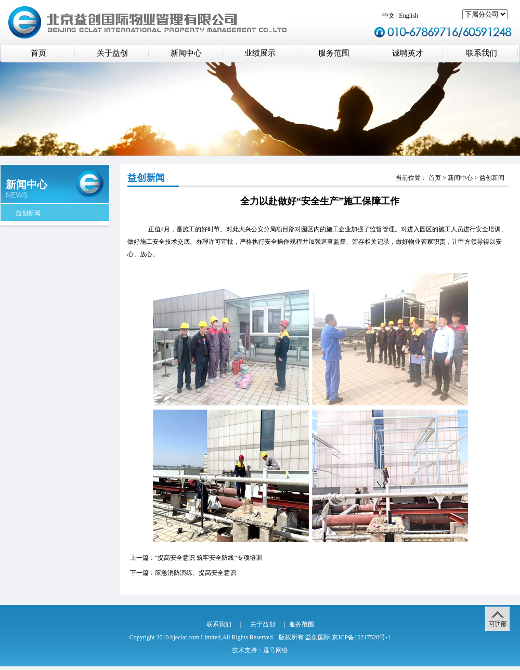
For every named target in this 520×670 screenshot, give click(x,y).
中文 (388, 15)
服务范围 (333, 53)
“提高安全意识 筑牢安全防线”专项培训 (208, 557)
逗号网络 (275, 650)
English (408, 15)
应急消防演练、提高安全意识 (195, 572)
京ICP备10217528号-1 (361, 637)
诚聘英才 (407, 53)
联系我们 (481, 53)
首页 (38, 53)
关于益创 (112, 53)
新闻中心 (186, 53)
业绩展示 (260, 53)
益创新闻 (28, 213)
